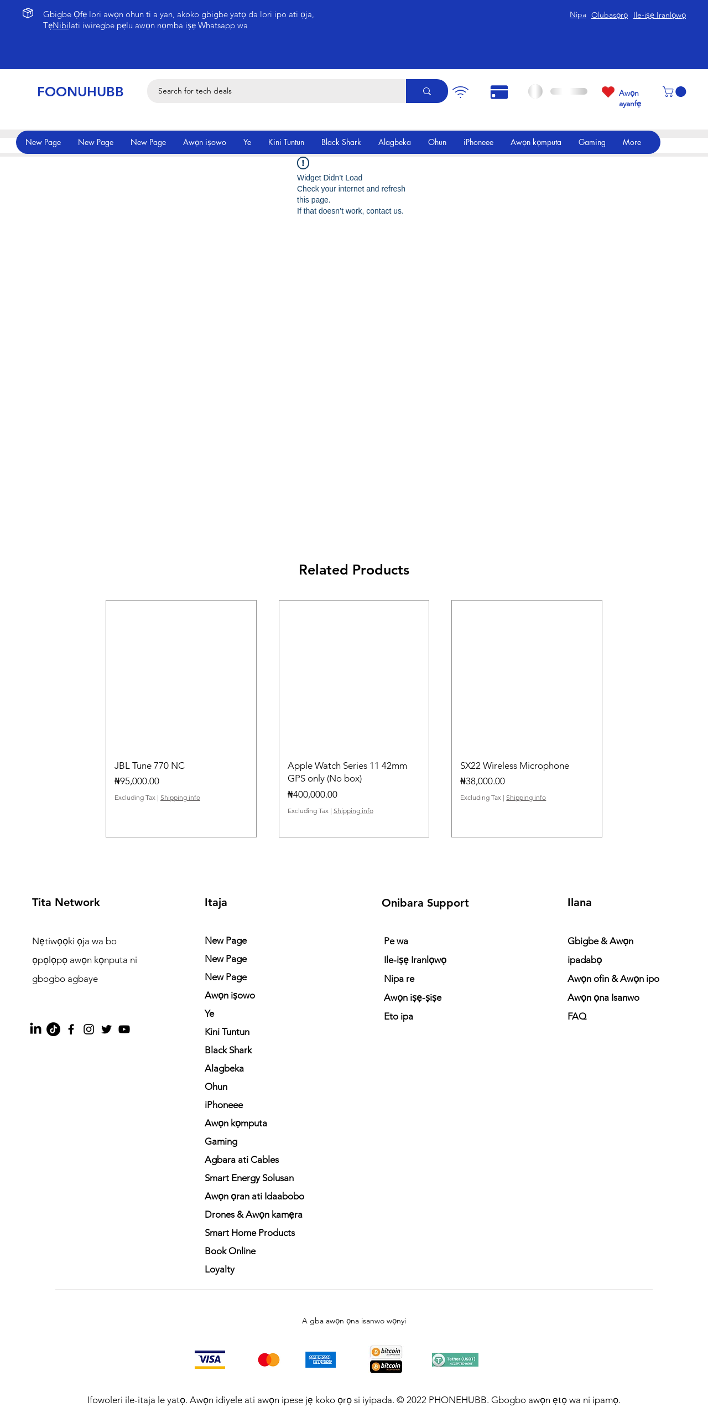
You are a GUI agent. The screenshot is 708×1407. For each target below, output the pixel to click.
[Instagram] (89, 1029)
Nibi (61, 25)
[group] (354, 718)
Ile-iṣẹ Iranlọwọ (415, 959)
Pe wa (396, 940)
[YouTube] (124, 1029)
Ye (209, 1013)
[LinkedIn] (36, 1029)
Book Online (230, 1250)
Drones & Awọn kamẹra (254, 1214)
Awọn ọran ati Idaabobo (254, 1196)
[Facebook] (71, 1029)
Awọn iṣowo (230, 995)
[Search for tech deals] (270, 91)
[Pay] (460, 92)
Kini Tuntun (227, 1031)
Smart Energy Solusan (249, 1177)
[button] (676, 91)
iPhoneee (224, 1104)
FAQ (577, 1016)
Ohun (216, 1086)
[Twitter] (106, 1029)
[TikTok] (53, 1029)
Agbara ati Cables (242, 1159)
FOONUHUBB (80, 92)
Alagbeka (224, 1068)
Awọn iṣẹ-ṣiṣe (412, 997)
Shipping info (180, 797)
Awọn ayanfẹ (630, 98)
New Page (226, 940)
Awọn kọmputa (236, 1123)
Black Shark (228, 1050)
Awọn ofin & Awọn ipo (613, 978)
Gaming (221, 1141)
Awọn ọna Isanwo (605, 997)
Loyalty (220, 1269)
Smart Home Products (250, 1232)
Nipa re (399, 978)
